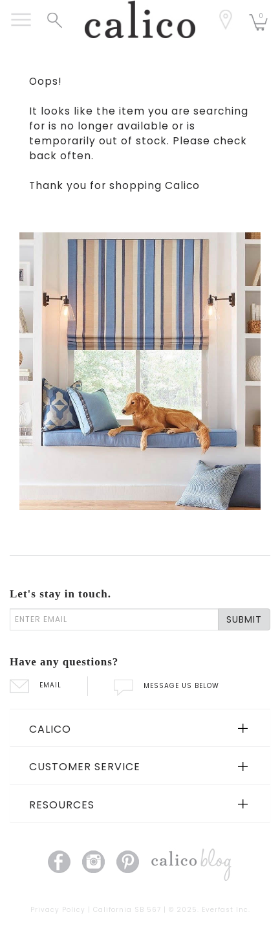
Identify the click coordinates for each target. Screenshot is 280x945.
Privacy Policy (57, 910)
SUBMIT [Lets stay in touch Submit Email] (244, 619)
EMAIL (35, 685)
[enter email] (114, 619)
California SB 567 (127, 910)
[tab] (140, 728)
